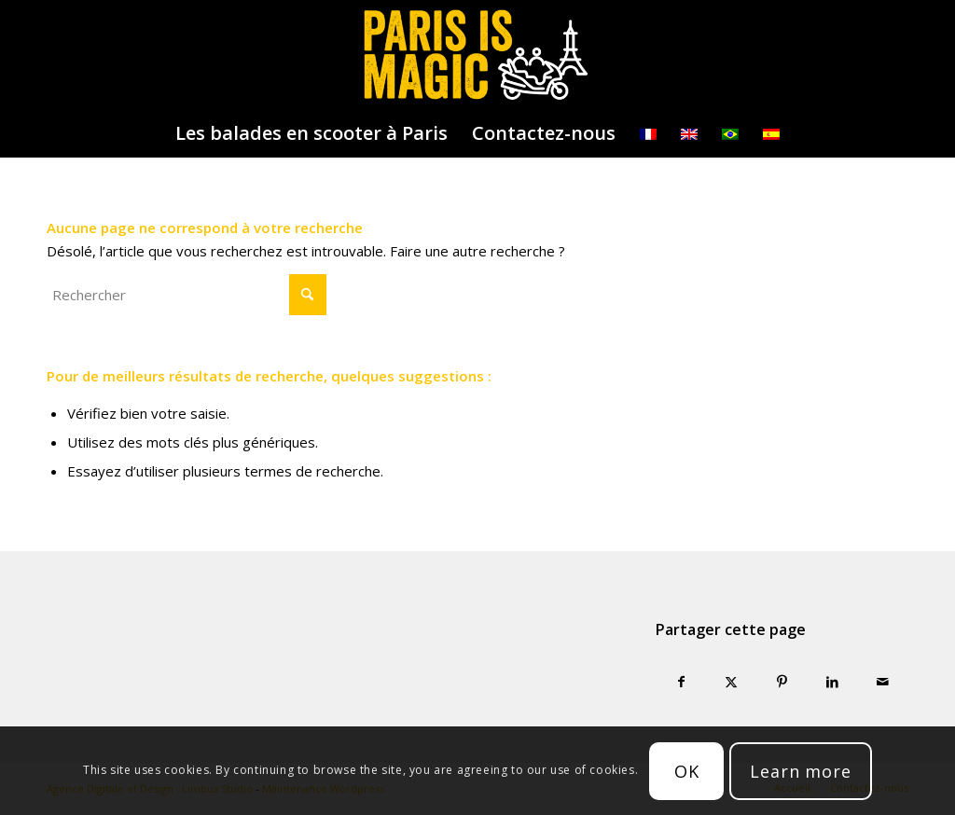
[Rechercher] (186, 294)
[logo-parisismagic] (477, 55)
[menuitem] (311, 133)
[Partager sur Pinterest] (781, 682)
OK (686, 771)
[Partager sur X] (731, 682)
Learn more (800, 771)
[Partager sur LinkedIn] (833, 682)
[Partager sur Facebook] (681, 682)
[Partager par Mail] (883, 682)
